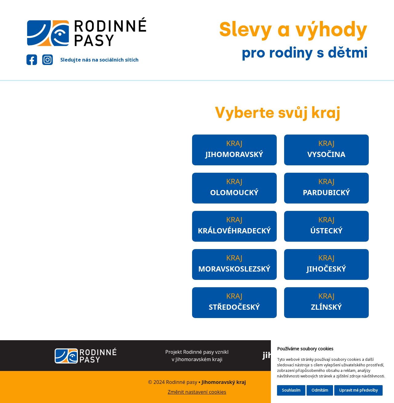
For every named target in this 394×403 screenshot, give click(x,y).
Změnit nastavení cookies (197, 392)
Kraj (234, 149)
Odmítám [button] (320, 390)
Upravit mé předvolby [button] (358, 390)
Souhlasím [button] (291, 390)
